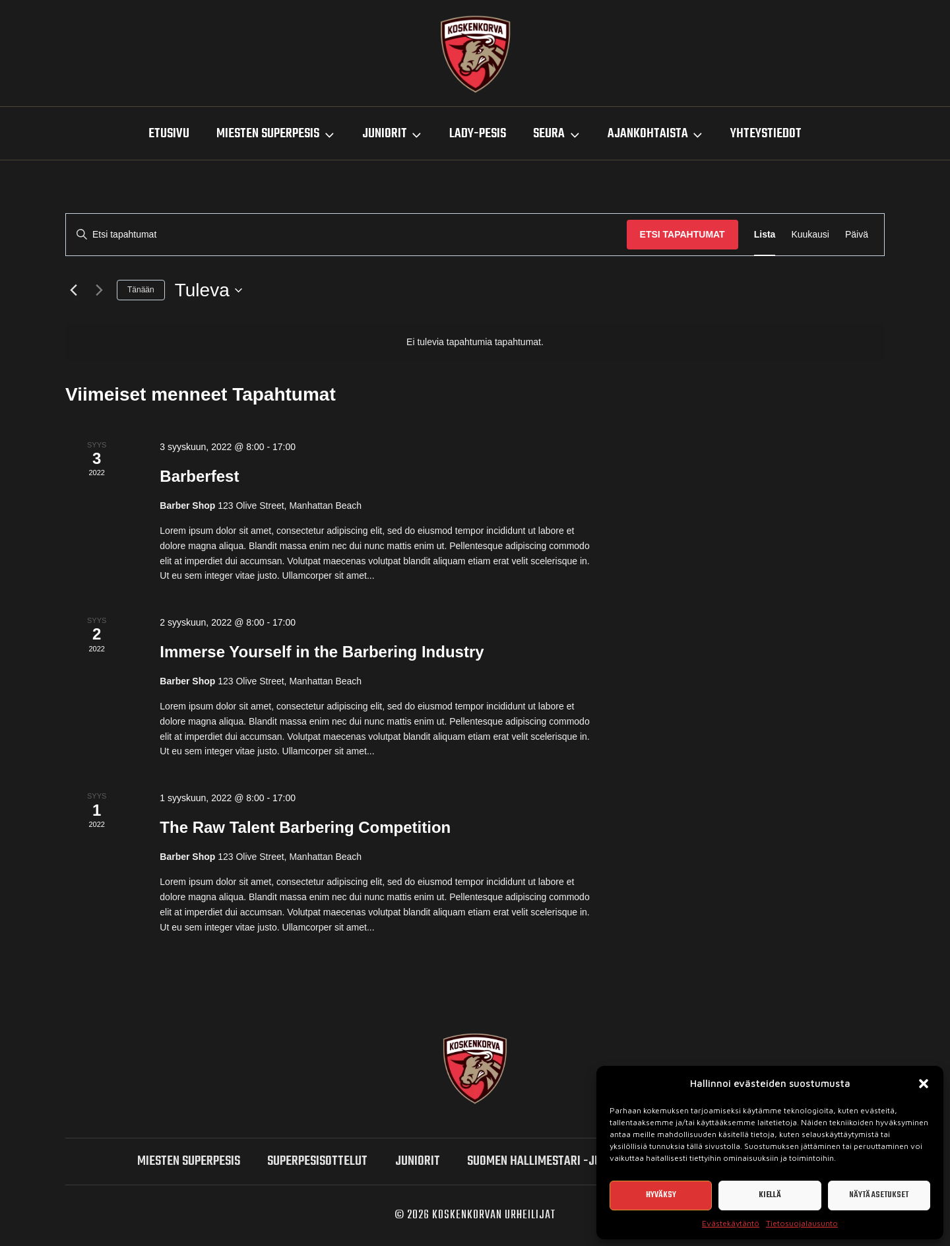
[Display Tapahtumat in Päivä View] (856, 234)
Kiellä (770, 1195)
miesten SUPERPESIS (188, 1161)
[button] (923, 1083)
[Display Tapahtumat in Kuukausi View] (810, 234)
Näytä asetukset (878, 1195)
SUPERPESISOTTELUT (317, 1161)
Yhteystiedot (766, 134)
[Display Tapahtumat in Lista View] (765, 234)
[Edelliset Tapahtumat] (73, 290)
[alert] (475, 342)
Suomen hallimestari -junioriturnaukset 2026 (592, 1161)
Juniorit (417, 1161)
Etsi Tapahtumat (682, 234)
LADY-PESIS (477, 134)
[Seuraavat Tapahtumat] (99, 290)
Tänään (140, 289)
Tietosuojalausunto (802, 1223)
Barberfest (199, 476)
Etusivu (168, 134)
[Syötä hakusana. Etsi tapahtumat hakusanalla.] (346, 234)
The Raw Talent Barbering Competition (305, 827)
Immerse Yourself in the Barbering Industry (322, 652)
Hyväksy (661, 1195)
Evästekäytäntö (730, 1223)
